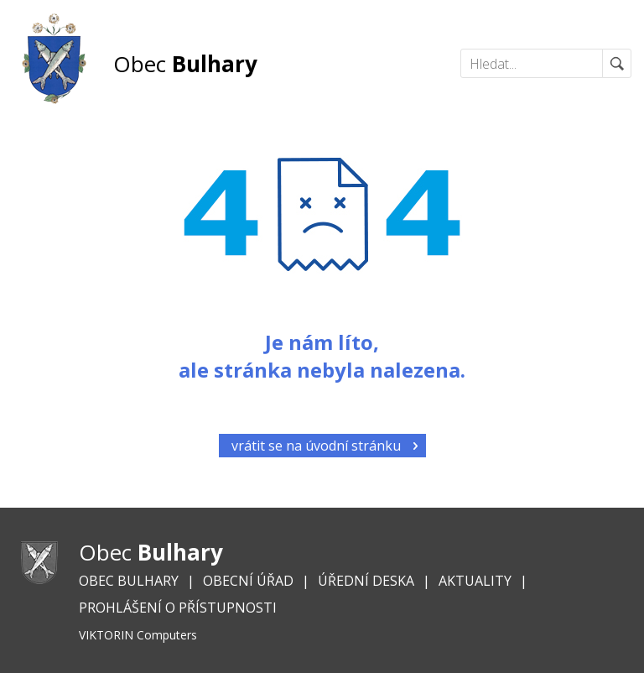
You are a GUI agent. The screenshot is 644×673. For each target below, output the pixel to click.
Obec (185, 64)
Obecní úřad (248, 580)
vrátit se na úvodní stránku (316, 445)
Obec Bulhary (129, 580)
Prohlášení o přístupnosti (178, 607)
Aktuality (475, 580)
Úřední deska (366, 580)
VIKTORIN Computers (138, 635)
